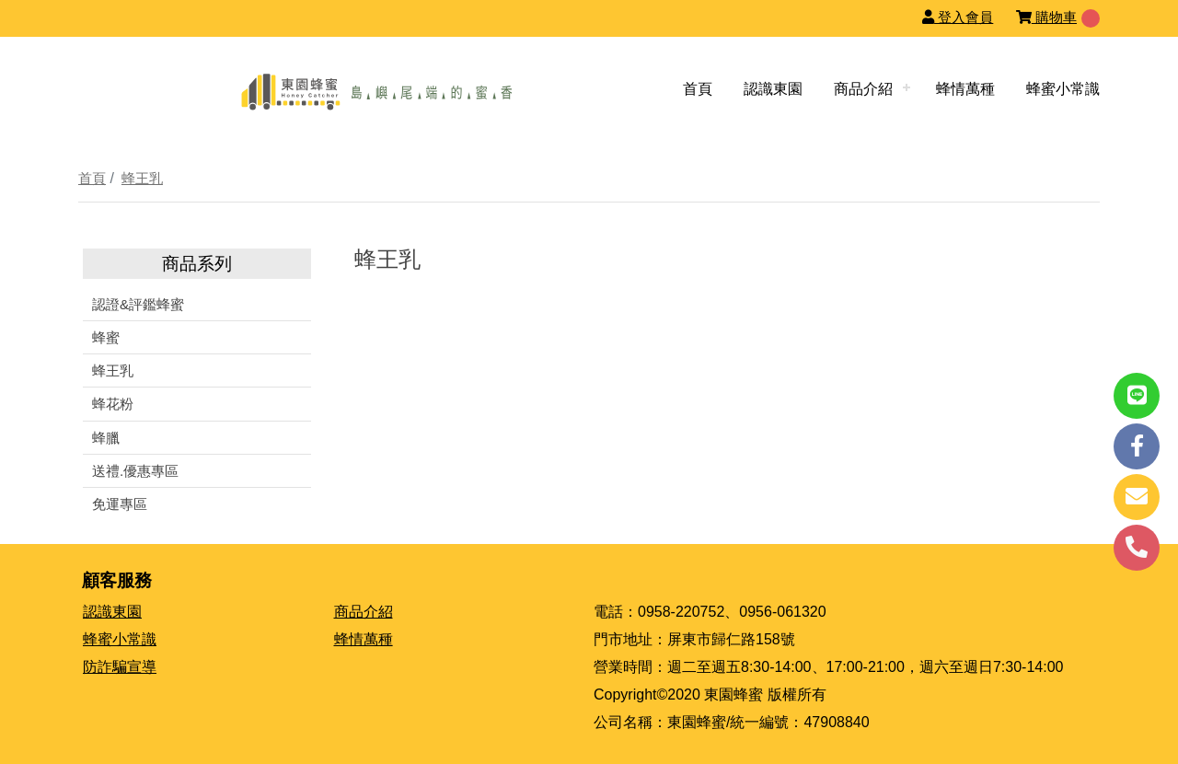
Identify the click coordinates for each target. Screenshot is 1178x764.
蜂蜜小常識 (1063, 89)
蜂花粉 (112, 403)
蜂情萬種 (965, 89)
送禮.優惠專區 (135, 471)
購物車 (1046, 17)
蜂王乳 (142, 178)
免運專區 (119, 504)
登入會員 (957, 17)
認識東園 (773, 89)
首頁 (697, 89)
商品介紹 (863, 89)
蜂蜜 (106, 337)
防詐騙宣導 (119, 667)
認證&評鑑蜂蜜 (138, 304)
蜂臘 (106, 438)
